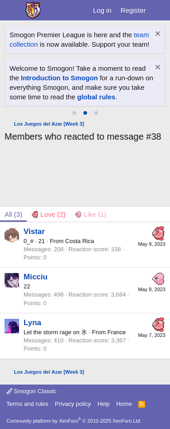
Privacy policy (73, 403)
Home (124, 403)
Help (103, 403)
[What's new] (159, 10)
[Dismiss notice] (156, 34)
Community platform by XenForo (73, 421)
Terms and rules (27, 403)
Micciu (36, 277)
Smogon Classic (31, 391)
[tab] (74, 113)
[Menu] (12, 10)
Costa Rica (79, 241)
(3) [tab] (13, 214)
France (116, 332)
